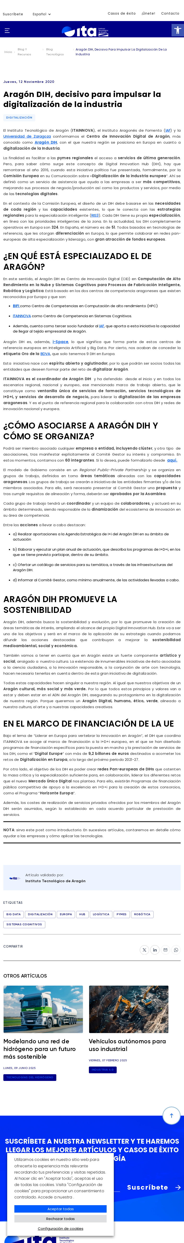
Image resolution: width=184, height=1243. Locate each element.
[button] (178, 30)
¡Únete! (148, 13)
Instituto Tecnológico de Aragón (55, 881)
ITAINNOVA (22, 315)
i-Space (60, 341)
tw (142, 947)
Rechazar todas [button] (60, 1218)
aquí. (172, 460)
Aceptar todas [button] (60, 1208)
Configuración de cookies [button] (60, 1228)
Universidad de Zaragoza (27, 136)
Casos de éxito (122, 13)
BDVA (45, 353)
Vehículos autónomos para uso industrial (127, 1045)
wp (174, 947)
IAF (168, 130)
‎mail (165, 947)
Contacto (170, 13)
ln (152, 947)
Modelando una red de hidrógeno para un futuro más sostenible (39, 1049)
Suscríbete (13, 14)
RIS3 (95, 215)
